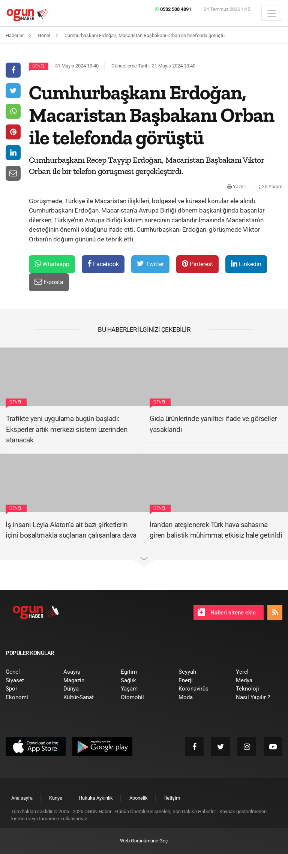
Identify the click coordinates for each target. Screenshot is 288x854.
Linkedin (246, 264)
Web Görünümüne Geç (144, 841)
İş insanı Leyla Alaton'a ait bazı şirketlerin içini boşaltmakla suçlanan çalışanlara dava (71, 530)
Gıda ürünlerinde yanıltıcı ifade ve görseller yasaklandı (213, 424)
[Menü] (271, 13)
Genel (38, 66)
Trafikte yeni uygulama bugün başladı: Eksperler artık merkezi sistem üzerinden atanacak (67, 429)
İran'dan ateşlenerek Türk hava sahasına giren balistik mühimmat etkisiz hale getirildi (216, 530)
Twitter (150, 264)
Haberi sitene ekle (227, 612)
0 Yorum (270, 186)
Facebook (103, 264)
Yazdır (236, 186)
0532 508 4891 (173, 9)
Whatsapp (51, 264)
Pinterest (197, 264)
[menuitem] (29, 672)
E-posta (48, 282)
